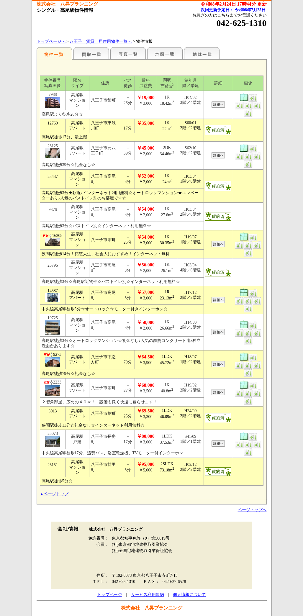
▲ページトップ (54, 494)
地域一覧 (202, 53)
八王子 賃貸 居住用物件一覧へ (101, 41)
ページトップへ (252, 510)
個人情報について (189, 594)
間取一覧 (91, 53)
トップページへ (51, 41)
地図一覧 (165, 53)
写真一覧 (128, 53)
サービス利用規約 (147, 594)
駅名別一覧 (54, 53)
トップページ (109, 594)
